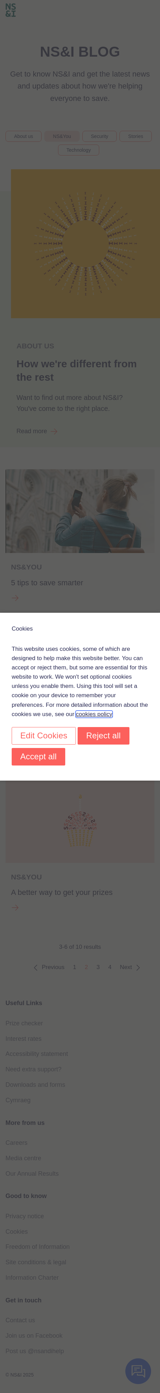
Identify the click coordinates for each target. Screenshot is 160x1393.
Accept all (38, 756)
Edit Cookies (43, 735)
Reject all (103, 735)
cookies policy (94, 714)
